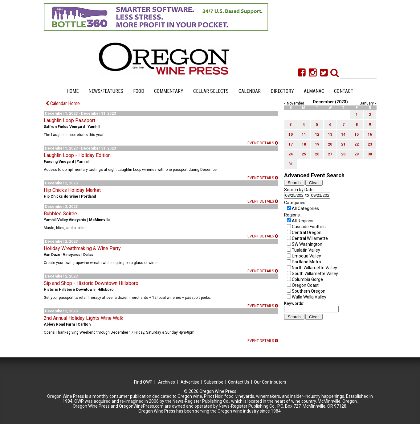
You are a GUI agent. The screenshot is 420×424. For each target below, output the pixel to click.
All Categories (305, 208)
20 (330, 144)
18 (304, 144)
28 (343, 154)
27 (330, 154)
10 (290, 134)
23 (370, 144)
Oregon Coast (305, 285)
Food (138, 91)
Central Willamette (310, 238)
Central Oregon (306, 232)
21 (343, 144)
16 (370, 134)
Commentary (168, 91)
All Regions (302, 220)
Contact (343, 91)
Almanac (314, 91)
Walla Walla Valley (309, 296)
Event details (262, 143)
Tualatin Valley (306, 250)
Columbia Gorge (307, 279)
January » (368, 103)
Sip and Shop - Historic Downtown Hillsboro (91, 283)
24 (290, 154)
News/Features (105, 91)
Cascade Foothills (309, 226)
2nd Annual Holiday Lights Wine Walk (83, 318)
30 (370, 154)
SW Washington (307, 244)
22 (356, 144)
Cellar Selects (211, 91)
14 (343, 134)
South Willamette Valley (315, 273)
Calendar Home (63, 103)
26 (317, 154)
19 (317, 144)
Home (73, 91)
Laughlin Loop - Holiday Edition (77, 155)
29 (356, 154)
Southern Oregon (308, 291)
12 (317, 134)
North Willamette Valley (314, 267)
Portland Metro (306, 261)
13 (330, 134)
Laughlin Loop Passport (69, 120)
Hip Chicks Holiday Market (72, 190)
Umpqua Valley (306, 255)
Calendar (250, 91)
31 (290, 164)
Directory (282, 91)
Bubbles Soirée (60, 213)
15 (356, 134)
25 (304, 154)
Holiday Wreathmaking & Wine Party (82, 248)
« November (294, 103)
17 (290, 144)
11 (304, 134)
